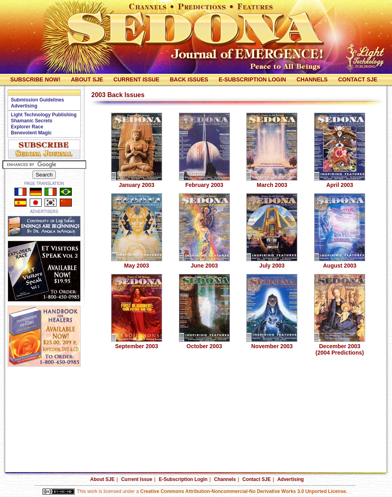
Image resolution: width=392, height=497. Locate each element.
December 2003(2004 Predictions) (339, 347)
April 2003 (339, 182)
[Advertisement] (44, 387)
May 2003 (136, 263)
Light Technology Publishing (44, 115)
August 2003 (339, 263)
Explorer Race (27, 127)
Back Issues (189, 79)
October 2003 (204, 343)
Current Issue (136, 79)
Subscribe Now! (35, 79)
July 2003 (271, 263)
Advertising (24, 106)
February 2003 (204, 182)
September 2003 (136, 343)
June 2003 (204, 263)
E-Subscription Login (252, 79)
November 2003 (271, 343)
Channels (312, 79)
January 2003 (136, 182)
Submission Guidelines (37, 100)
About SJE (87, 79)
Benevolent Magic (31, 133)
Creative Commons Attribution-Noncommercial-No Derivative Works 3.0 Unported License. (243, 491)
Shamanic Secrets (31, 121)
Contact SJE (358, 79)
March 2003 (271, 182)
